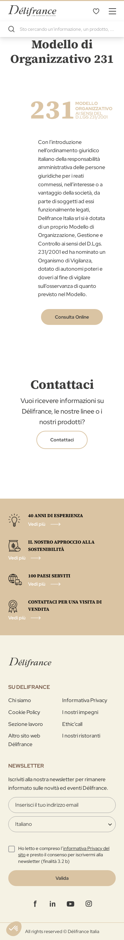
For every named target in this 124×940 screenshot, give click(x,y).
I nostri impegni (80, 712)
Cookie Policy (24, 712)
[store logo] (32, 10)
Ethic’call (72, 724)
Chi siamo (19, 700)
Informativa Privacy (84, 700)
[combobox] (62, 29)
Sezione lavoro (25, 724)
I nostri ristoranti (81, 735)
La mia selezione (96, 11)
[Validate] (62, 878)
